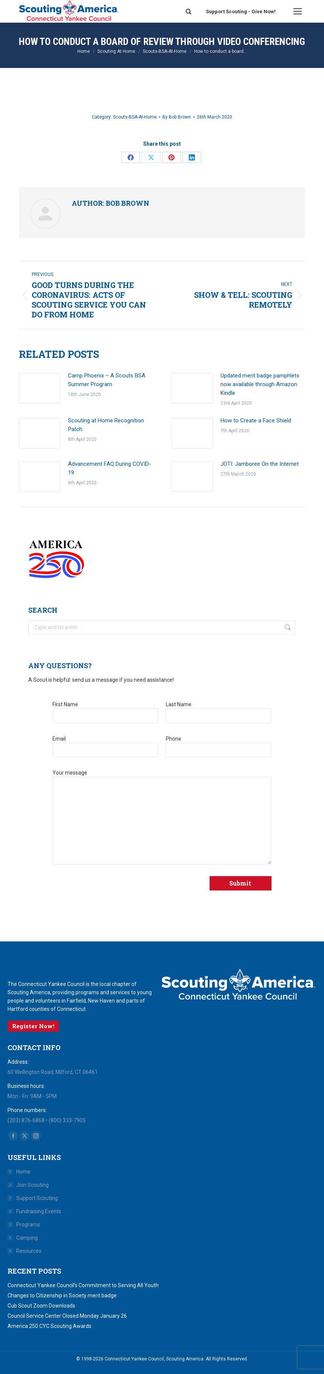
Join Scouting (32, 1185)
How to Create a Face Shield (256, 420)
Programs (28, 1225)
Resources (29, 1251)
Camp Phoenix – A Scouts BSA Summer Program (106, 380)
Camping (27, 1238)
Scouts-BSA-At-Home (135, 117)
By (176, 117)
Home (23, 1172)
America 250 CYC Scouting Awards (49, 1326)
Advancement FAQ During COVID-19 (109, 468)
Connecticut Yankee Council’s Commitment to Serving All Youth (83, 1285)
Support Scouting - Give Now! (241, 11)
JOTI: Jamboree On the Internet (260, 464)
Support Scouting (37, 1198)
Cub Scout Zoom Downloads (41, 1306)
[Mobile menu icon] (297, 11)
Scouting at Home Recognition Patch (106, 425)
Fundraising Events (38, 1211)
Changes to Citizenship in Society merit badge (62, 1295)
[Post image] (39, 388)
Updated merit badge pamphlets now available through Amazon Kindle (260, 384)
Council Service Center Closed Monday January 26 (67, 1316)
